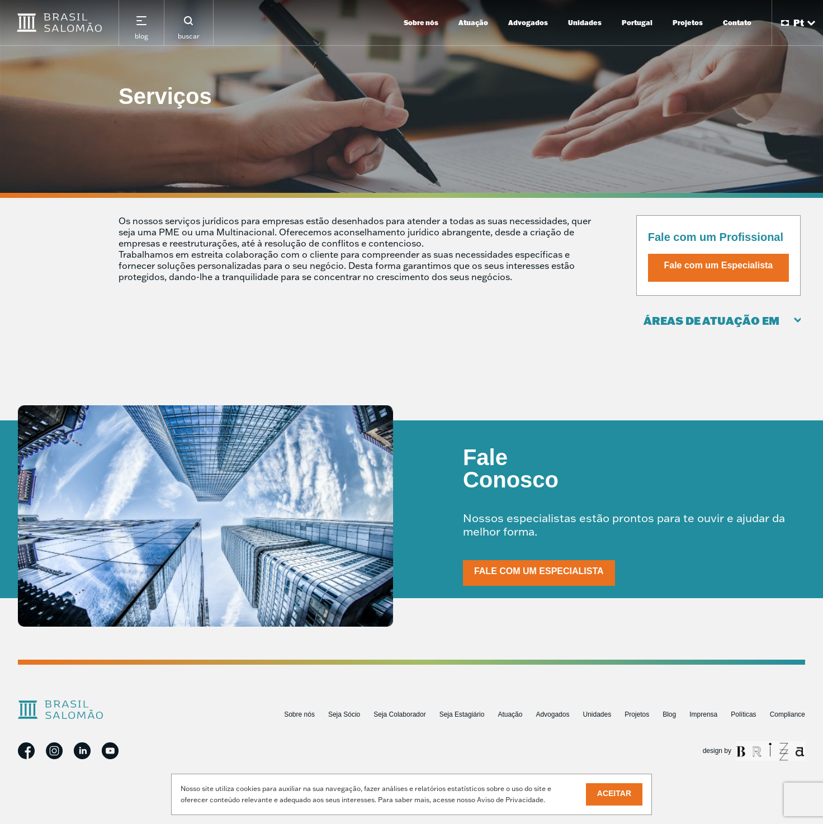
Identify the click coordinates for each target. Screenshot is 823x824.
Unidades (585, 22)
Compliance (787, 714)
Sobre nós (421, 22)
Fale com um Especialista (718, 265)
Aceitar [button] (614, 793)
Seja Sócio (344, 714)
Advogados (528, 22)
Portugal (637, 22)
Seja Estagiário (462, 714)
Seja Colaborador (399, 714)
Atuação (473, 22)
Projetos (688, 22)
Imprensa (703, 714)
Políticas (743, 714)
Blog (669, 714)
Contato (737, 22)
